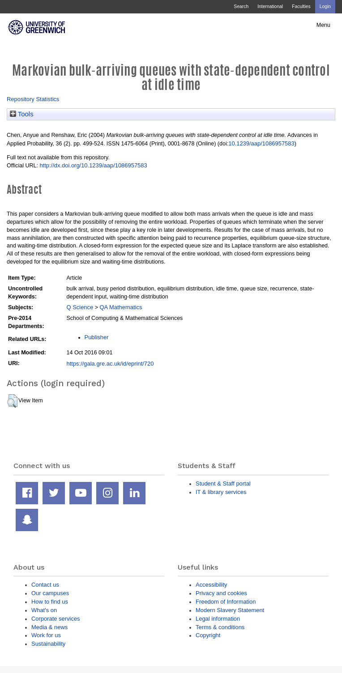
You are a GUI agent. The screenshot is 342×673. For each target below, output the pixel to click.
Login (325, 6)
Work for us (46, 635)
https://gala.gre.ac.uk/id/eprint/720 (110, 363)
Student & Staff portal (223, 483)
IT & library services (221, 492)
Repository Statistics (33, 99)
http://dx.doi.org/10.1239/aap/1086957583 (93, 165)
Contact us (45, 584)
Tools (22, 114)
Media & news (49, 627)
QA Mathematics (120, 307)
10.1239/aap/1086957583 (261, 143)
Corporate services (55, 618)
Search (241, 6)
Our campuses (50, 593)
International (270, 6)
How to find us (49, 601)
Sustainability (48, 643)
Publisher (97, 337)
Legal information (218, 618)
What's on (44, 610)
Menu (323, 25)
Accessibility (211, 584)
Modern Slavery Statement (230, 610)
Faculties (301, 6)
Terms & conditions (220, 627)
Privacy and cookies (221, 593)
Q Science (80, 307)
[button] (12, 401)
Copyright (208, 635)
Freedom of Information (226, 601)
